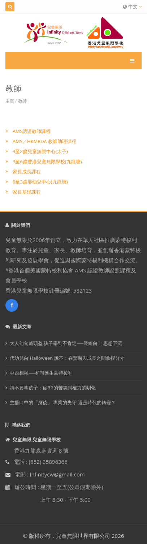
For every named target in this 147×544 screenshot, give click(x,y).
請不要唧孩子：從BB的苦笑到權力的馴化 (53, 387)
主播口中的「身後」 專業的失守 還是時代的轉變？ (63, 402)
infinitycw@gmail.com (57, 474)
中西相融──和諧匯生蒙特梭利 (41, 373)
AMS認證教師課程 (32, 131)
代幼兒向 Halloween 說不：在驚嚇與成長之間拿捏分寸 (67, 358)
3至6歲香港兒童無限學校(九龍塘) (47, 161)
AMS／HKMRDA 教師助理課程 (44, 141)
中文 (132, 6)
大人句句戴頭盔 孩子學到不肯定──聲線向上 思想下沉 (66, 343)
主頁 (9, 101)
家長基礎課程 (27, 192)
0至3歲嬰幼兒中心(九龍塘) (40, 181)
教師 (22, 101)
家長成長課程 (27, 171)
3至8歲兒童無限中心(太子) (40, 151)
